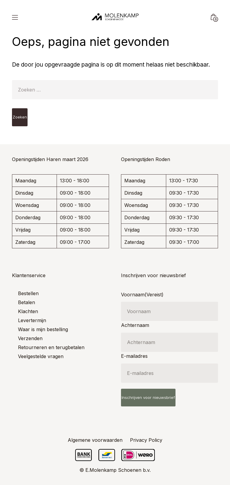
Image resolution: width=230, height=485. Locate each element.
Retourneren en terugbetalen (51, 347)
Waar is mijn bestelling (43, 329)
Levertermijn (32, 320)
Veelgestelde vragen (40, 356)
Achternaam (135, 325)
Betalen (26, 302)
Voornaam (142, 295)
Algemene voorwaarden (95, 440)
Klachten (28, 311)
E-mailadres (134, 356)
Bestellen (28, 293)
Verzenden (30, 338)
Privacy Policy (146, 440)
